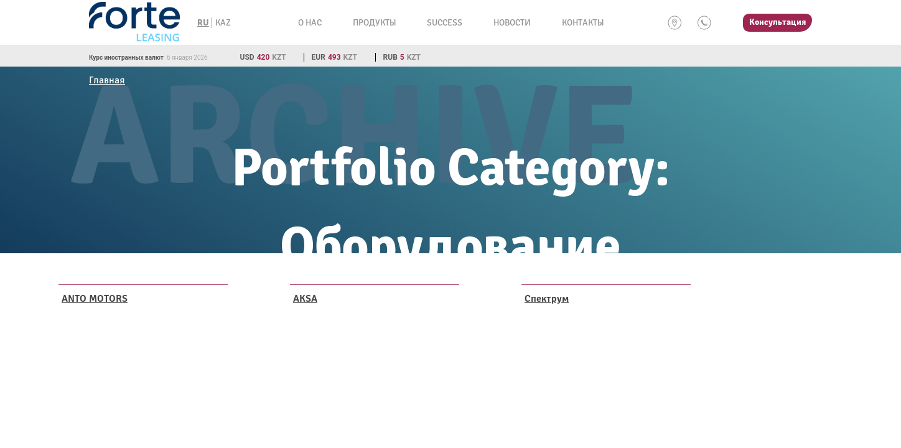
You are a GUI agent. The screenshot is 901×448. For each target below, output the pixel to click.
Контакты (583, 22)
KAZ (223, 22)
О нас (310, 22)
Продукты (374, 22)
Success (444, 22)
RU (203, 22)
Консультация (777, 22)
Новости (512, 22)
